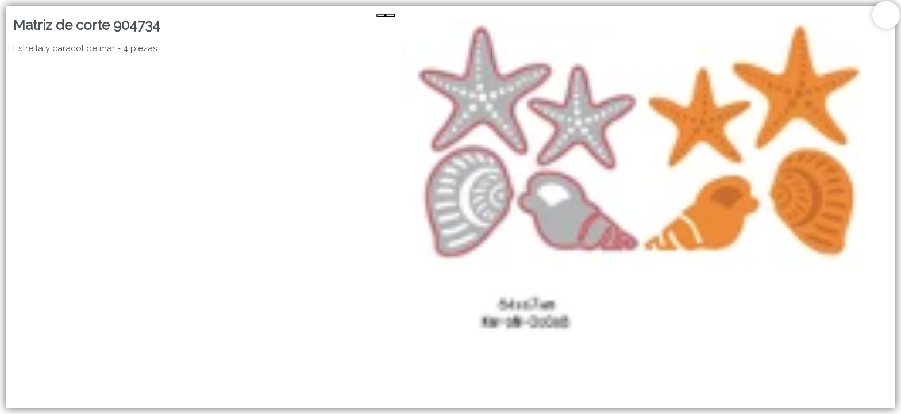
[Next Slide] (390, 15)
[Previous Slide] (381, 15)
